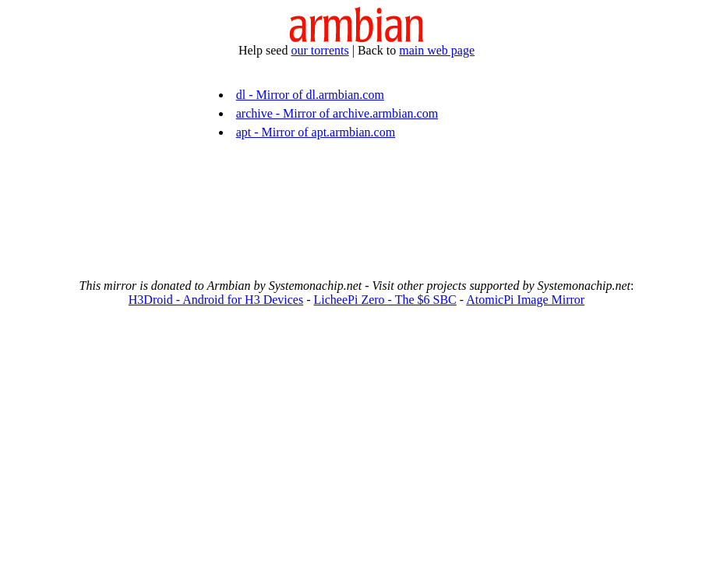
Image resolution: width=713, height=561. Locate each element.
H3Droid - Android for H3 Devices (216, 299)
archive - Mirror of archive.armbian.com (337, 113)
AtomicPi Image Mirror (525, 299)
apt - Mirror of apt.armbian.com (315, 132)
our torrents (319, 50)
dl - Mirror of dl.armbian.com (310, 94)
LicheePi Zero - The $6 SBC (385, 299)
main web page (437, 50)
